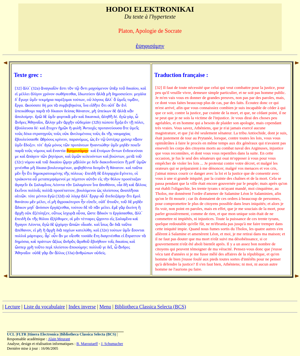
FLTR (21, 334)
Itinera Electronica (43, 334)
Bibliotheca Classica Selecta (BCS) (150, 306)
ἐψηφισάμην (150, 46)
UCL (11, 334)
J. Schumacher (112, 343)
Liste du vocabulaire (44, 306)
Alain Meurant (59, 339)
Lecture (12, 306)
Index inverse (82, 306)
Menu (105, 306)
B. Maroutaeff (87, 343)
